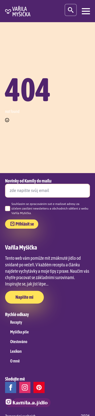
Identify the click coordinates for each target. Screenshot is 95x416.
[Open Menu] (86, 11)
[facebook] (10, 387)
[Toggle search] (71, 10)
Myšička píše (19, 332)
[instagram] (24, 387)
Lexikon (16, 351)
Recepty (16, 322)
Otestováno (18, 341)
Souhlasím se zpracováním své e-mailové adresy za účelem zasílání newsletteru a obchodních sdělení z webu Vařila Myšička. (49, 208)
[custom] (39, 387)
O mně (15, 361)
